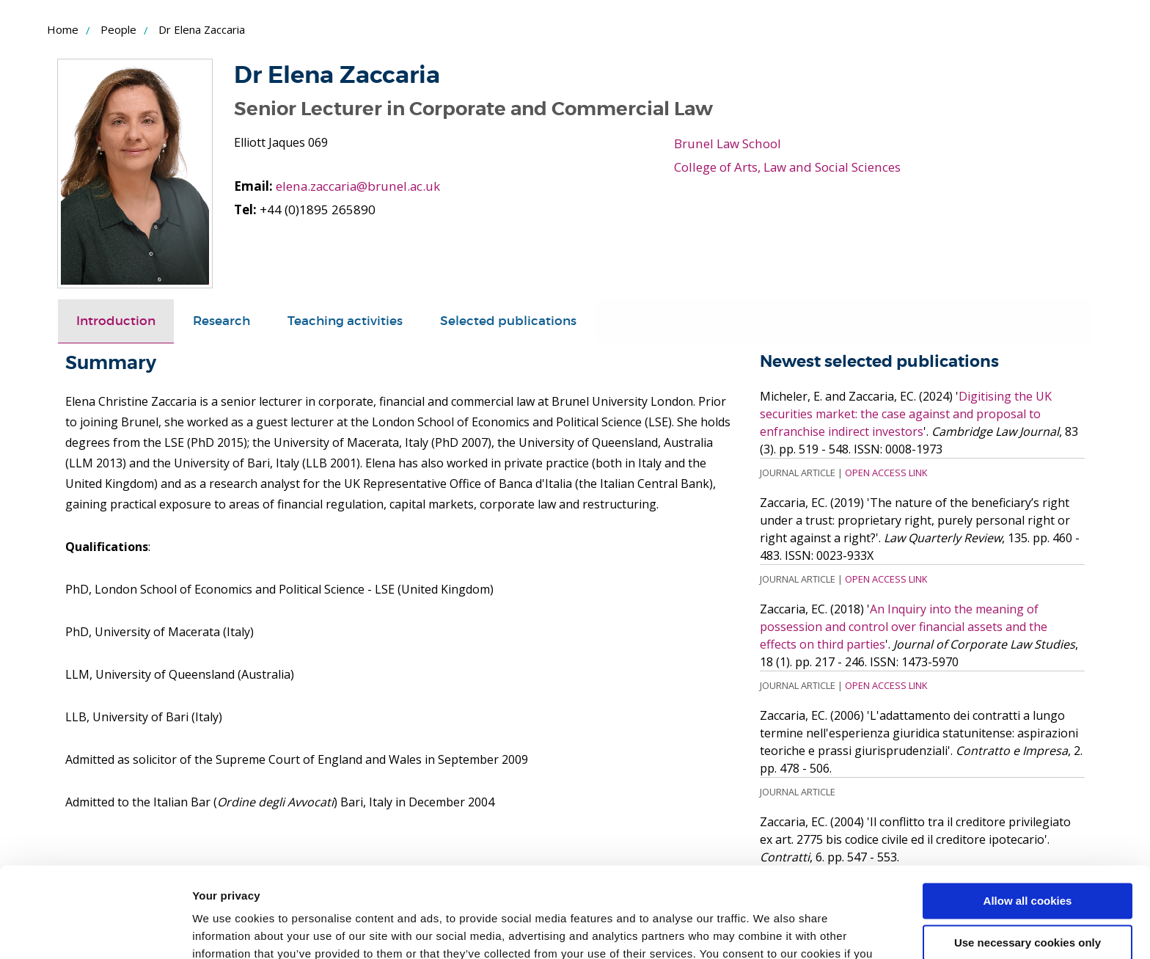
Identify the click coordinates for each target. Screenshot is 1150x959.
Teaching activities (345, 320)
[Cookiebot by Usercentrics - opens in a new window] (95, 930)
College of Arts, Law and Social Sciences (787, 166)
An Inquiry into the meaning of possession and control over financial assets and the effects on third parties (903, 626)
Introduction (115, 320)
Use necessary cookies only (1027, 860)
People (118, 29)
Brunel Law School (727, 143)
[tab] (116, 321)
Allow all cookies (1028, 819)
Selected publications (508, 320)
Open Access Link (886, 472)
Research (221, 320)
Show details (226, 930)
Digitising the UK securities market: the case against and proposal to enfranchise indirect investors (906, 414)
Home (62, 29)
